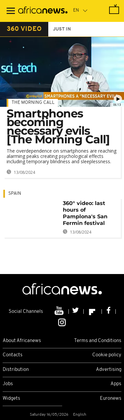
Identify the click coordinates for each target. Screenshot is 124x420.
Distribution (16, 369)
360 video (24, 29)
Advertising (108, 369)
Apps (115, 384)
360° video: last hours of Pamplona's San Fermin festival (85, 213)
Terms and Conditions (97, 340)
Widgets (11, 398)
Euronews (110, 398)
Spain (14, 193)
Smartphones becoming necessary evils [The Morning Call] (58, 126)
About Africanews (22, 340)
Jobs (8, 384)
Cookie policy (106, 355)
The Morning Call (33, 102)
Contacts (12, 355)
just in (62, 29)
